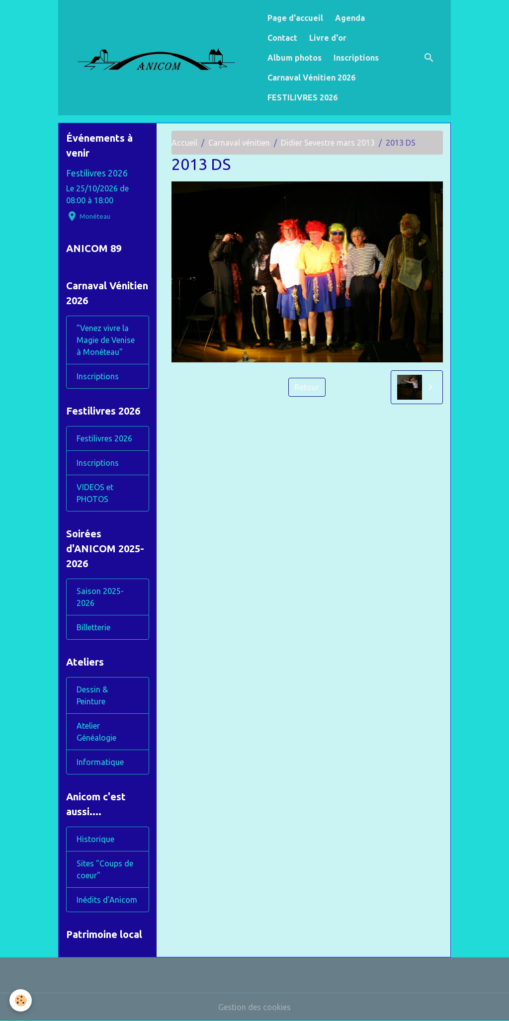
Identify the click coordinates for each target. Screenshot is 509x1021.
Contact (282, 37)
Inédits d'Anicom (107, 899)
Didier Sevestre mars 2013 (328, 142)
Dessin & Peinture (92, 695)
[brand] (160, 57)
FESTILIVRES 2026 (302, 97)
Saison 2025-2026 (100, 597)
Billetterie (93, 627)
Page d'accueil (295, 17)
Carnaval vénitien (239, 142)
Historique (95, 839)
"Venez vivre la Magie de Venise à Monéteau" (106, 340)
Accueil (184, 142)
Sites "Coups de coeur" (105, 869)
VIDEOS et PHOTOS (95, 493)
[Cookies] (21, 1000)
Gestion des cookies (254, 1007)
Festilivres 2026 (97, 173)
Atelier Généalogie (96, 731)
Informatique (100, 762)
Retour (307, 387)
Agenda (350, 17)
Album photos (294, 57)
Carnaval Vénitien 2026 (311, 77)
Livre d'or (327, 37)
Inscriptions (356, 57)
